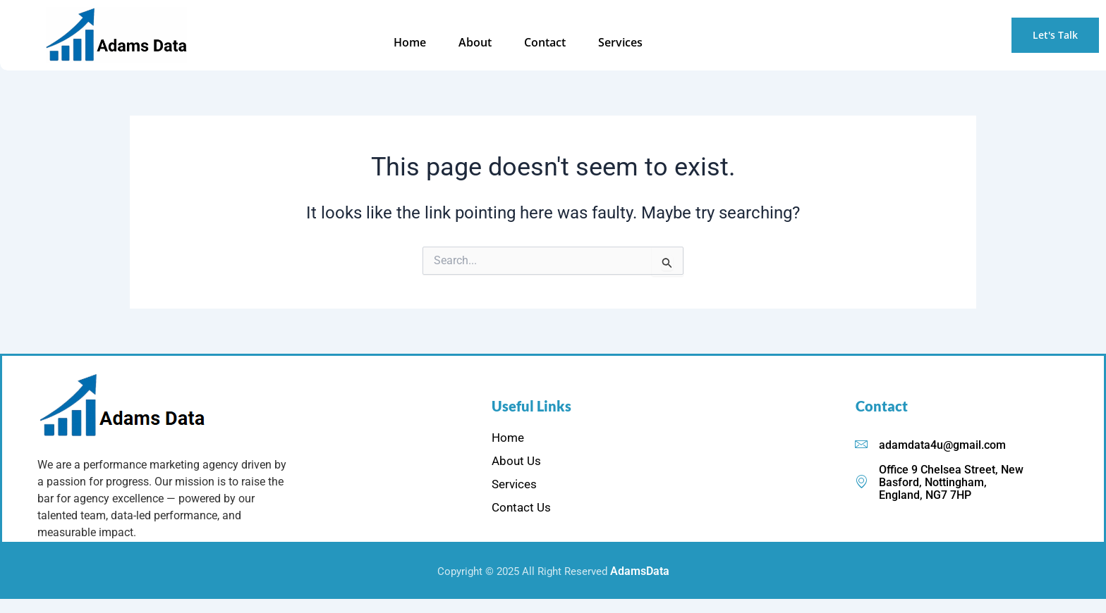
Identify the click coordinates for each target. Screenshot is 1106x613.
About (485, 42)
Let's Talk (1055, 35)
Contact (551, 42)
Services (622, 42)
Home (424, 42)
